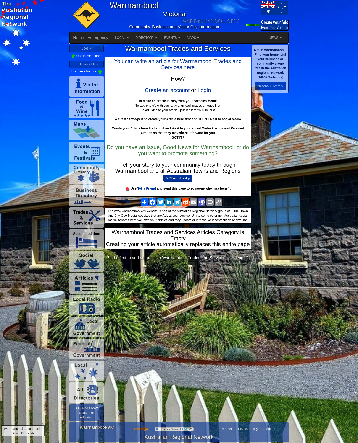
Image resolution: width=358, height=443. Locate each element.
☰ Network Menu (86, 64)
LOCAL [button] (122, 37)
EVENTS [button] (172, 37)
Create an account (167, 90)
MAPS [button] (193, 37)
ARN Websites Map (178, 178)
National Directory (270, 86)
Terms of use (224, 429)
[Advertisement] (178, 300)
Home (78, 37)
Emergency (97, 37)
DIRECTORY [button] (146, 37)
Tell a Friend (146, 188)
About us (269, 429)
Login (204, 90)
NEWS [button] (275, 37)
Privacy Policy (248, 429)
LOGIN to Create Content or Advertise (86, 412)
